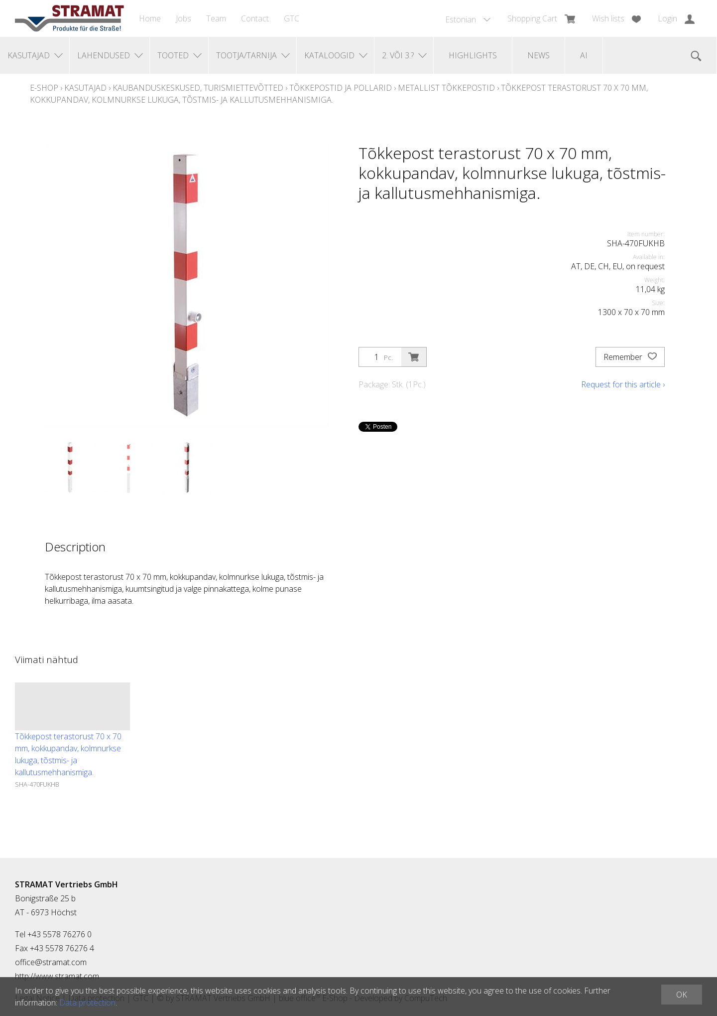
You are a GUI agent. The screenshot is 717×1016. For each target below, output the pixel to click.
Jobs (183, 18)
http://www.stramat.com (57, 976)
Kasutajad (85, 87)
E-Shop (44, 87)
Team (216, 18)
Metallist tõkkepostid (446, 87)
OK (681, 994)
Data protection (87, 1002)
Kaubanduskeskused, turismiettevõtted (198, 87)
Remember (630, 356)
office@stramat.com (51, 962)
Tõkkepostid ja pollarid (340, 87)
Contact (255, 18)
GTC (291, 18)
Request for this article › (623, 384)
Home (150, 18)
